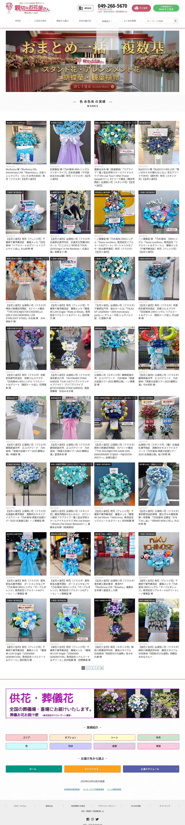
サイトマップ (165, 802)
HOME (17, 19)
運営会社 (49, 802)
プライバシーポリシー (107, 802)
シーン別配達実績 (114, 786)
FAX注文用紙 (136, 802)
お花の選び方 (85, 19)
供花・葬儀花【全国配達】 (92, 807)
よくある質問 (130, 19)
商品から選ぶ (62, 19)
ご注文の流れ (40, 19)
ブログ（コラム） (20, 802)
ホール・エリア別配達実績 (93, 786)
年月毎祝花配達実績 (72, 786)
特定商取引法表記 (78, 802)
